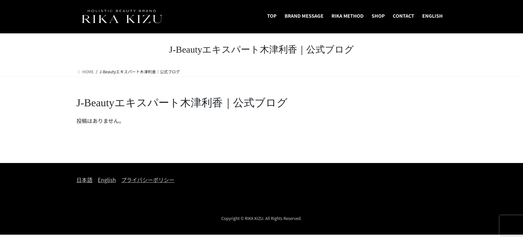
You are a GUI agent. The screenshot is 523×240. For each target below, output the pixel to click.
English (107, 180)
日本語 (84, 180)
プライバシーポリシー (147, 180)
